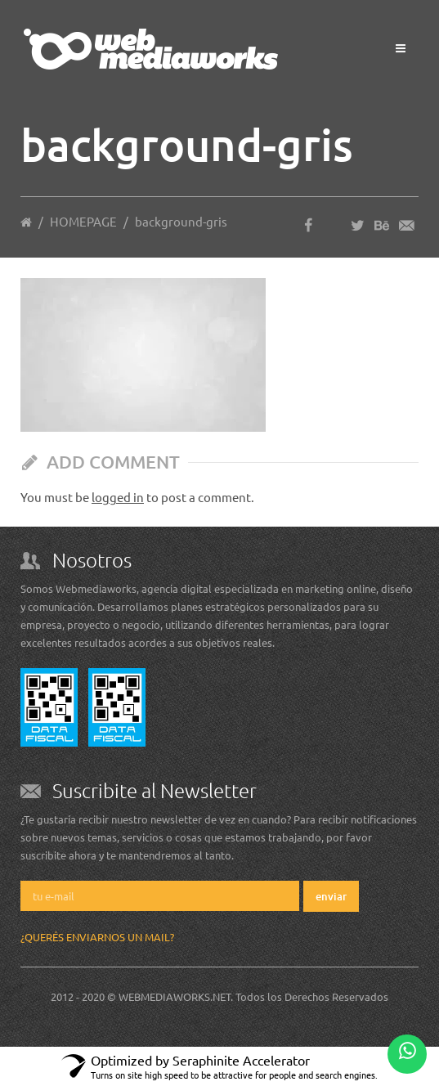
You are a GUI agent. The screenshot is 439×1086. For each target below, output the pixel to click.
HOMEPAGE (83, 221)
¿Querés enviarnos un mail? (97, 937)
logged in (118, 497)
